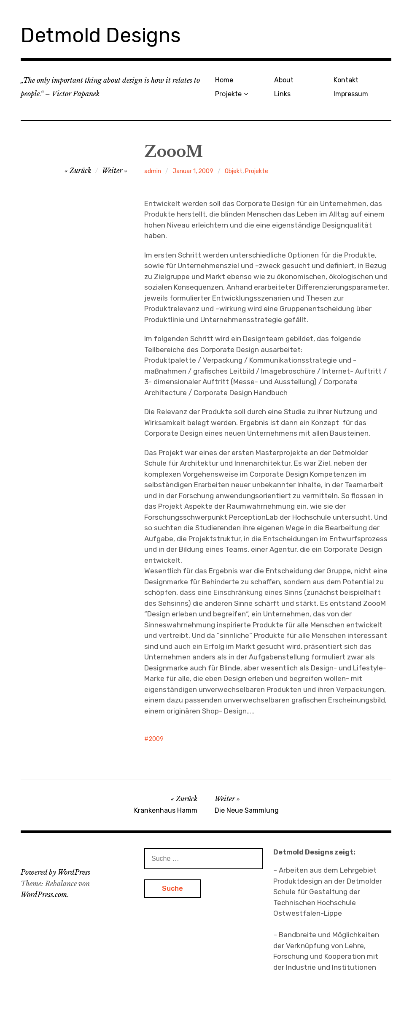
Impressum (351, 94)
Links (282, 94)
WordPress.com (44, 894)
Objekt (233, 171)
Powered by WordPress (55, 872)
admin (152, 171)
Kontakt (346, 80)
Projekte (228, 94)
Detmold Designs (101, 35)
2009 (156, 739)
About (284, 80)
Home (224, 80)
